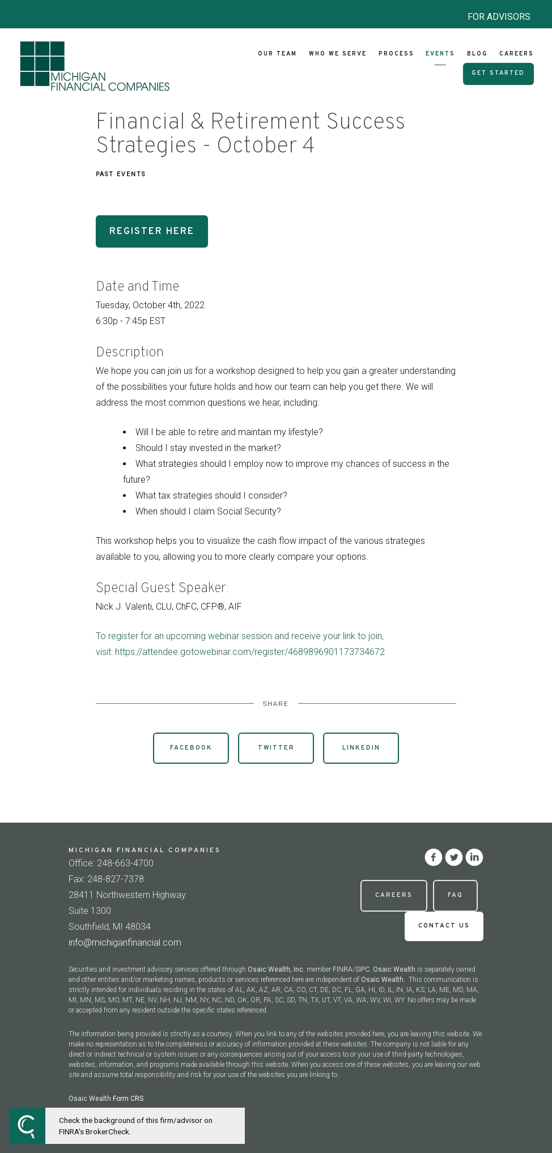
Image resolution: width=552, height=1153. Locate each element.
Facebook (191, 748)
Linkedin (361, 748)
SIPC (362, 969)
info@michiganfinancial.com (125, 942)
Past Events (121, 174)
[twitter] (454, 857)
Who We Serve (338, 54)
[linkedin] (474, 857)
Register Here (151, 231)
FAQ (455, 895)
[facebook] (433, 857)
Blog (477, 54)
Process (396, 54)
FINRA (343, 969)
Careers (516, 54)
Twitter (276, 748)
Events (440, 54)
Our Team (277, 54)
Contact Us (444, 926)
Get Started (498, 73)
